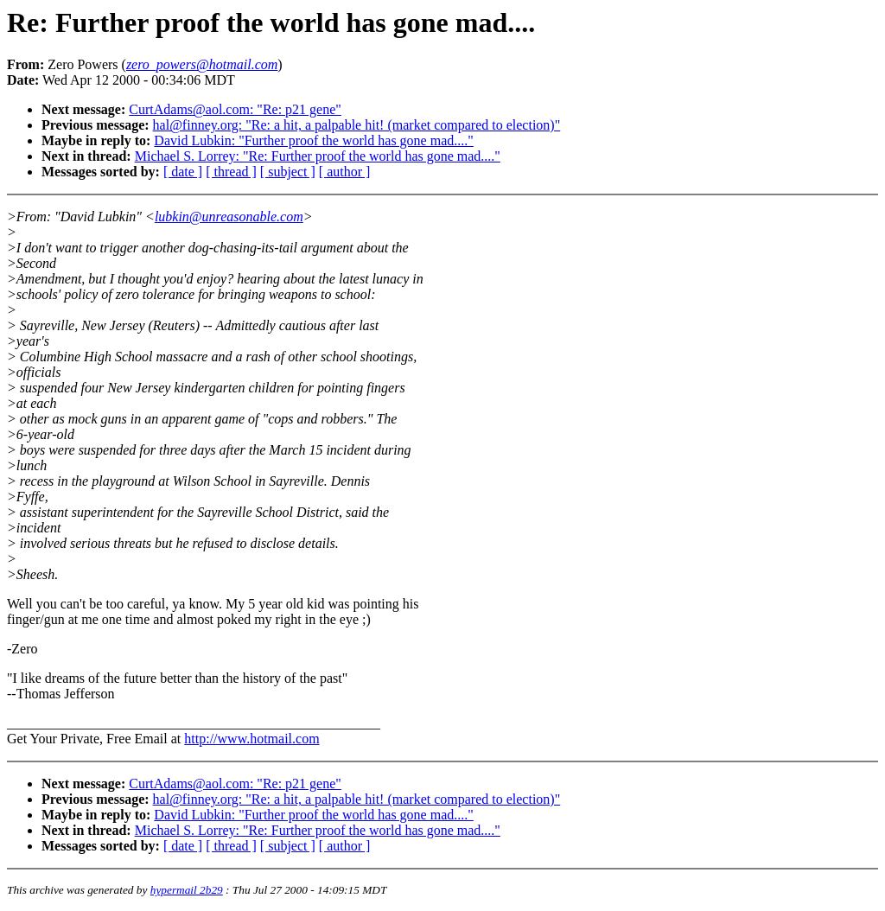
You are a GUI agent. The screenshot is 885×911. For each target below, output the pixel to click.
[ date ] (182, 171)
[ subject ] (287, 171)
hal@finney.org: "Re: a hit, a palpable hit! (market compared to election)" (357, 125)
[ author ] (345, 171)
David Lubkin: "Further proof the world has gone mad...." (313, 140)
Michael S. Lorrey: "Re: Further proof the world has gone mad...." (317, 156)
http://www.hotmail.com (251, 738)
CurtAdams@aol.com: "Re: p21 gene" (235, 109)
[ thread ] (231, 171)
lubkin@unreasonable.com (229, 216)
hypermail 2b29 (186, 889)
